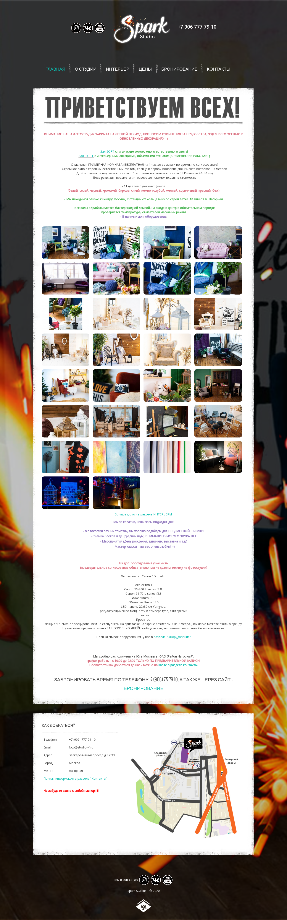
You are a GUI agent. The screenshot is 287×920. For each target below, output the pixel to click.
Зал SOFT (107, 151)
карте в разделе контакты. (178, 665)
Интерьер (117, 68)
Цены (145, 68)
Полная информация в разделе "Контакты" (75, 778)
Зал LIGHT (86, 156)
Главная (55, 68)
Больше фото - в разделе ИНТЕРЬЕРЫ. (144, 514)
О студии (86, 68)
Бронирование (179, 68)
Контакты (218, 68)
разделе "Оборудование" (172, 637)
